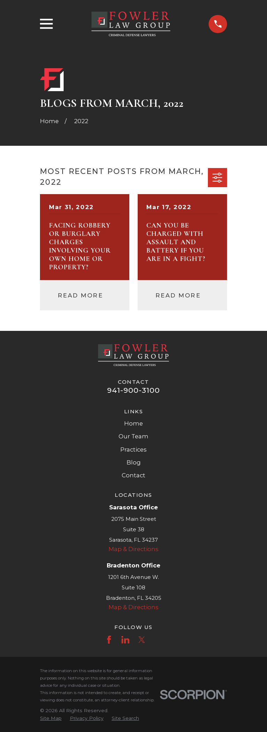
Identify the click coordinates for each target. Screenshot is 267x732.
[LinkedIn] (125, 640)
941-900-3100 (133, 390)
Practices (133, 449)
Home (133, 423)
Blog (134, 462)
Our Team (133, 436)
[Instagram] (158, 640)
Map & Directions (133, 549)
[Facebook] (109, 640)
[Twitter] (142, 640)
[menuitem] (51, 718)
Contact (133, 475)
